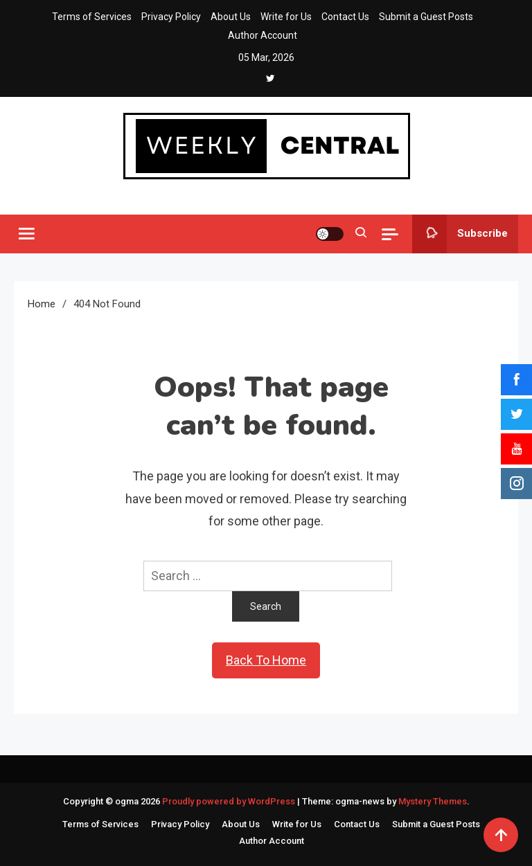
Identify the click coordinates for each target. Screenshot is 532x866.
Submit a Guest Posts (426, 16)
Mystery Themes (432, 801)
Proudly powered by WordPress (229, 801)
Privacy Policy (171, 16)
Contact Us (345, 16)
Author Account (262, 35)
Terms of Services (92, 16)
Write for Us (286, 16)
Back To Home (266, 660)
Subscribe (460, 234)
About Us (231, 16)
